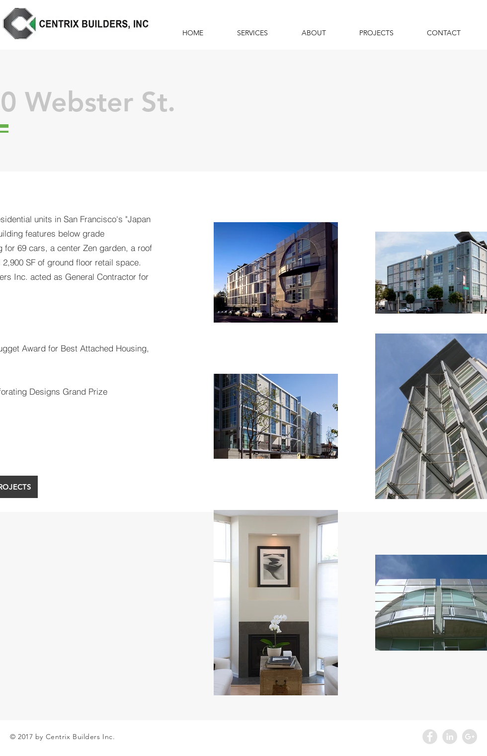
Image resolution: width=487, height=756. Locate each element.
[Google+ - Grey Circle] (469, 736)
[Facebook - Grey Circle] (429, 736)
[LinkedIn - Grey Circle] (449, 736)
